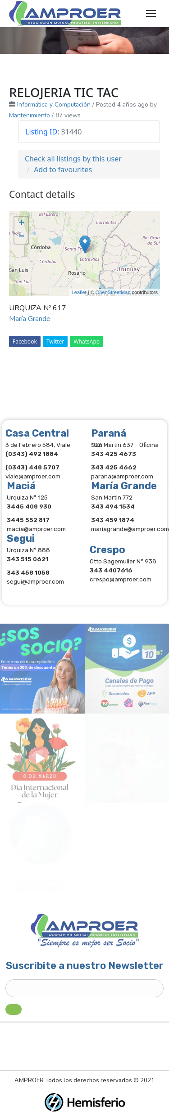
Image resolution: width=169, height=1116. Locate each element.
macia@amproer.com (36, 528)
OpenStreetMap (113, 292)
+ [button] (21, 223)
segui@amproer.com (35, 581)
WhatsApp (86, 341)
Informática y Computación (54, 104)
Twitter (55, 341)
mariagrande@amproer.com (130, 528)
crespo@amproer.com (120, 579)
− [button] (21, 237)
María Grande (29, 319)
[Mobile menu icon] (151, 13)
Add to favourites (63, 169)
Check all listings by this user (73, 159)
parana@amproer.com (122, 476)
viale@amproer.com (32, 476)
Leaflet (79, 292)
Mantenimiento (29, 115)
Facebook (25, 341)
